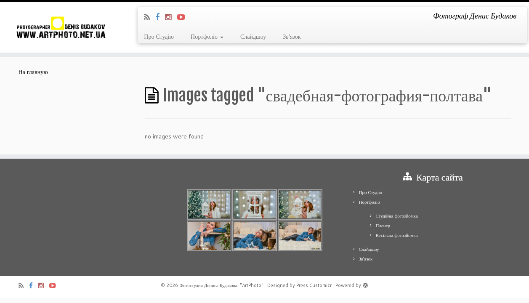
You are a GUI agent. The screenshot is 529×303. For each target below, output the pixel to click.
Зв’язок (291, 36)
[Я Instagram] (171, 16)
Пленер (383, 225)
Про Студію (159, 36)
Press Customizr (314, 285)
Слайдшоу (253, 36)
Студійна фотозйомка (397, 216)
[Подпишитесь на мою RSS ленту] (149, 16)
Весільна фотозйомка (397, 235)
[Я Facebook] (160, 16)
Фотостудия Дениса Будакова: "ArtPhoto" (221, 285)
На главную (33, 72)
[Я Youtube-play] (183, 16)
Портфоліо (207, 36)
